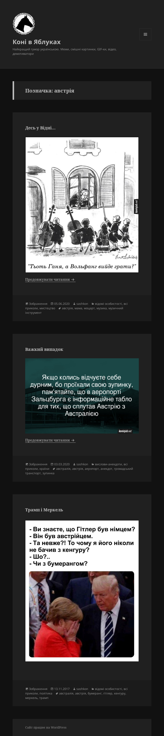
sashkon (82, 304)
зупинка (48, 473)
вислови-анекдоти (108, 464)
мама (78, 308)
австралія (63, 469)
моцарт (89, 308)
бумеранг (95, 693)
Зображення (38, 304)
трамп (43, 698)
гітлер (107, 693)
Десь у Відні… (40, 128)
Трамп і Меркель (44, 510)
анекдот (106, 469)
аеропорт (92, 469)
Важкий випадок (44, 349)
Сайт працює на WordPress (45, 727)
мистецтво (47, 308)
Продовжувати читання (50, 279)
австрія (67, 308)
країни (44, 469)
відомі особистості (108, 304)
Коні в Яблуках (37, 42)
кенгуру (119, 693)
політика (46, 693)
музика (102, 308)
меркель (31, 698)
